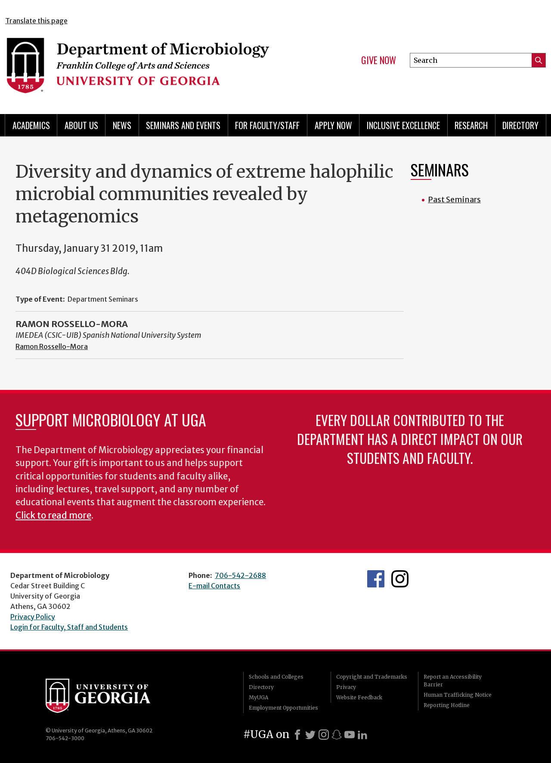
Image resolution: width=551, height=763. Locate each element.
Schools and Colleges (276, 676)
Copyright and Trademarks (371, 676)
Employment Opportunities (283, 707)
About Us (81, 125)
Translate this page (36, 20)
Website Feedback (359, 697)
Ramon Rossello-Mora (51, 346)
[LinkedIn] (362, 734)
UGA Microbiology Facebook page (375, 578)
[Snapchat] (336, 734)
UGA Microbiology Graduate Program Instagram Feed (400, 578)
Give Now (378, 60)
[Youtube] (349, 734)
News (122, 125)
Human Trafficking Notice (458, 695)
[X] (310, 734)
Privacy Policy (32, 616)
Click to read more (53, 515)
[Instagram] (324, 734)
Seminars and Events (183, 125)
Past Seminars (454, 199)
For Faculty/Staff (267, 125)
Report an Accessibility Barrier (453, 680)
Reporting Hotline (447, 705)
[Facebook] (297, 734)
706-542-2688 (240, 575)
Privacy (346, 687)
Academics (31, 125)
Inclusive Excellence (403, 125)
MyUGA (258, 697)
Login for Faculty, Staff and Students (69, 627)
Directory (520, 125)
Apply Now (333, 125)
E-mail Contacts (214, 585)
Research (471, 125)
